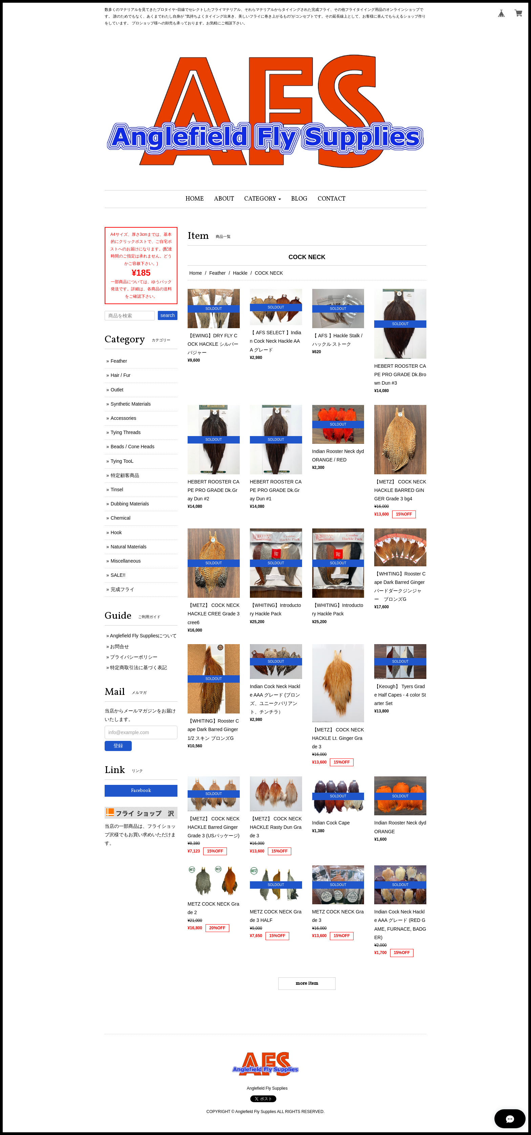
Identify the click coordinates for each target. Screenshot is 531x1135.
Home (195, 273)
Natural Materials (129, 546)
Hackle (240, 273)
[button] (262, 199)
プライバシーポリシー (133, 657)
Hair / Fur (120, 375)
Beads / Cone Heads (132, 446)
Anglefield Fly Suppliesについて (143, 635)
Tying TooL (122, 461)
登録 (118, 745)
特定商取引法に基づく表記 (138, 667)
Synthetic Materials (131, 404)
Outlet (117, 389)
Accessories (123, 418)
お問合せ (119, 646)
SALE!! (118, 575)
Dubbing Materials (130, 503)
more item (307, 983)
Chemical (120, 518)
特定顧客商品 (125, 475)
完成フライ (122, 589)
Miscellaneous (126, 561)
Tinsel (117, 489)
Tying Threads (126, 432)
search (168, 315)
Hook (116, 532)
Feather (217, 273)
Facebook (141, 791)
